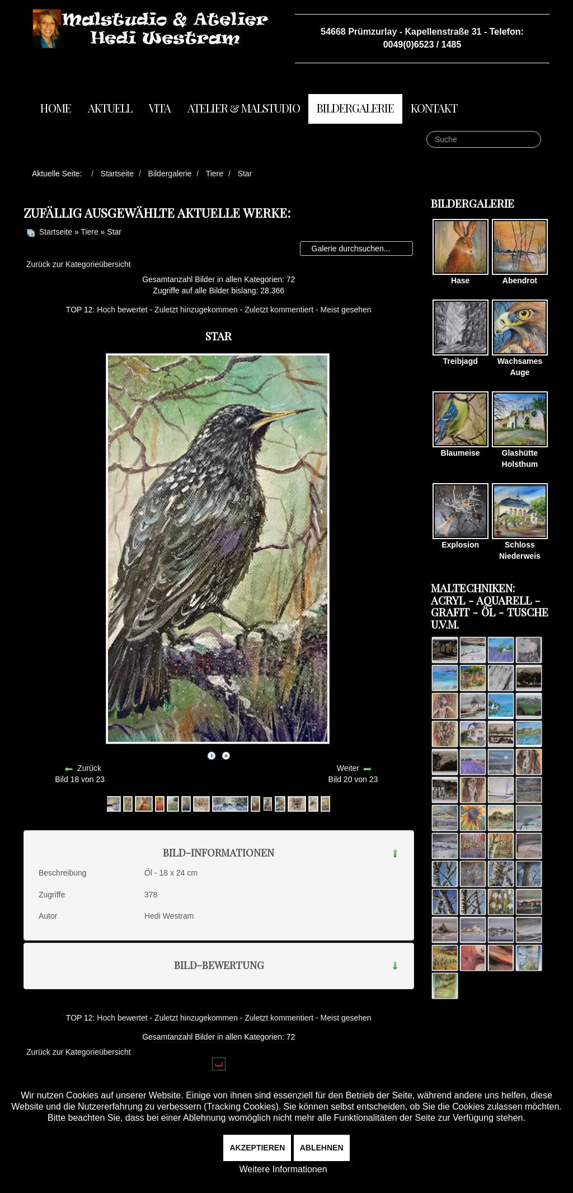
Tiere (89, 231)
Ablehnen (322, 1147)
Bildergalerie (355, 107)
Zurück (89, 768)
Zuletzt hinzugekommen (196, 309)
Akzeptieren (257, 1147)
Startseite (55, 231)
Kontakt (434, 107)
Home (55, 107)
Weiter (348, 768)
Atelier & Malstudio (243, 107)
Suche (426, 131)
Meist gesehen (346, 309)
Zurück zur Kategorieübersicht (78, 264)
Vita (160, 107)
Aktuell (110, 107)
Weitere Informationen (283, 1169)
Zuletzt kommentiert (279, 309)
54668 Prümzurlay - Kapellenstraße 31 (401, 31)
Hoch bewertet (122, 309)
